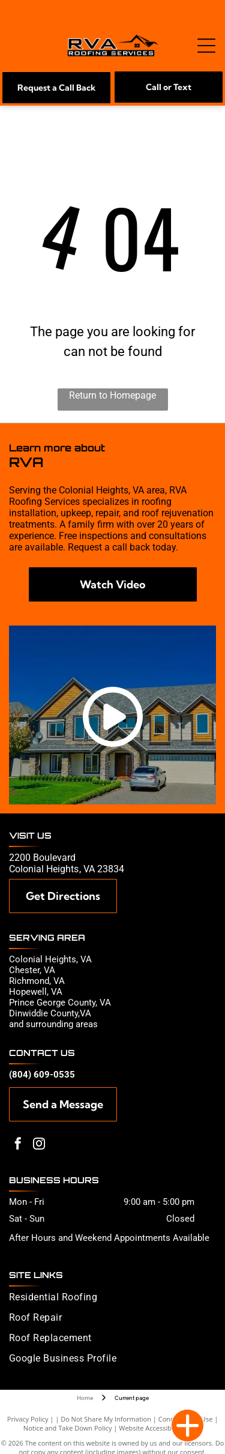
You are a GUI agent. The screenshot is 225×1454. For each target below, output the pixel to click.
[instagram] (39, 1145)
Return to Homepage (112, 395)
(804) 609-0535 (42, 1074)
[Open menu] (206, 46)
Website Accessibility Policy (160, 1427)
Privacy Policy (28, 1418)
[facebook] (18, 1145)
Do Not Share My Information (106, 1418)
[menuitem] (110, 1301)
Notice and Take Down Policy (67, 1427)
